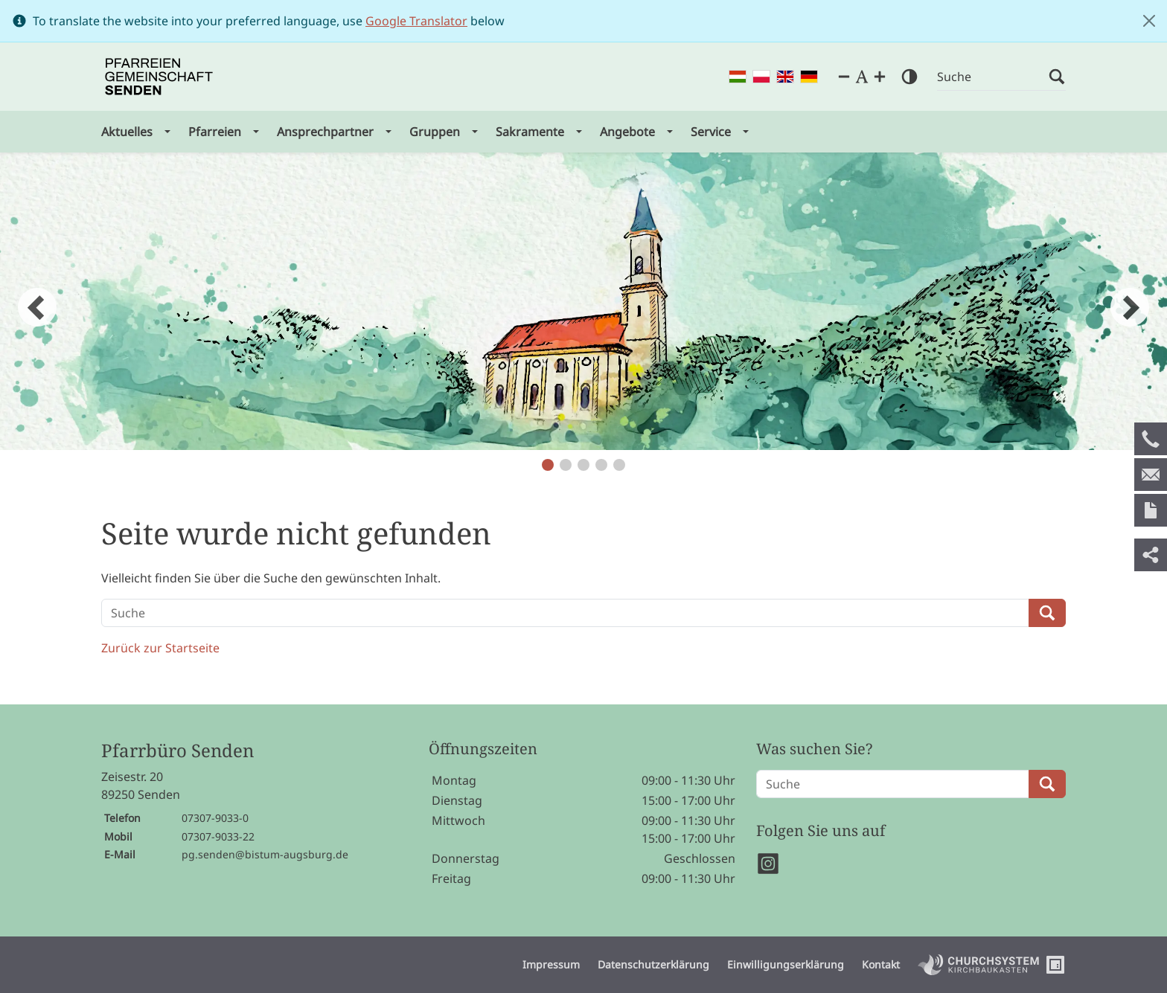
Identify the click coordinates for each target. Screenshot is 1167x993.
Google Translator (416, 21)
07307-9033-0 (215, 818)
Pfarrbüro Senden (177, 751)
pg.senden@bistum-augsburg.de (265, 854)
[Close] (1149, 21)
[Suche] (993, 77)
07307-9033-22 (218, 836)
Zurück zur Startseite (160, 648)
